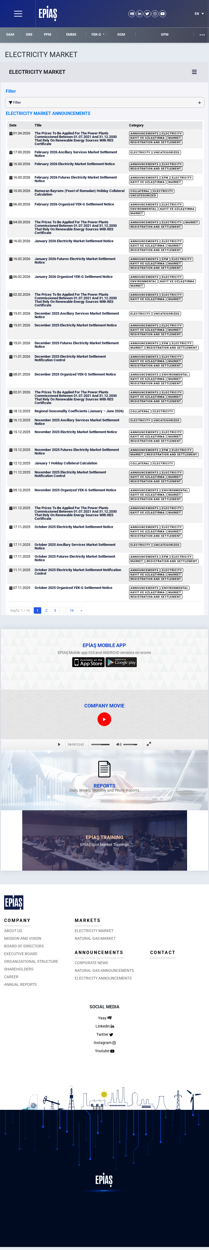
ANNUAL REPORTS (20, 984)
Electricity (172, 133)
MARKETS (88, 920)
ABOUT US (13, 931)
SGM (121, 34)
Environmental (143, 208)
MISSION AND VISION (22, 938)
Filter (105, 103)
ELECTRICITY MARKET (94, 931)
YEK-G (96, 34)
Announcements (144, 133)
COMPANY (17, 920)
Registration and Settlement (155, 142)
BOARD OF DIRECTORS (24, 946)
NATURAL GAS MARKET (95, 938)
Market (174, 137)
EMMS (71, 34)
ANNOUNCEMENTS (99, 952)
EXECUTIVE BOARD (20, 954)
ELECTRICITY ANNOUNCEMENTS (103, 978)
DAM (10, 34)
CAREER (11, 977)
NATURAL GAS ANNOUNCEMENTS (104, 970)
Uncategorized (167, 152)
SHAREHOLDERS (18, 969)
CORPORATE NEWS (91, 963)
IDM (29, 34)
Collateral (140, 191)
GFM (164, 34)
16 (72, 610)
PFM (47, 34)
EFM (165, 177)
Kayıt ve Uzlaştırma (147, 137)
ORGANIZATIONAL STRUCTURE (31, 961)
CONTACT (163, 952)
